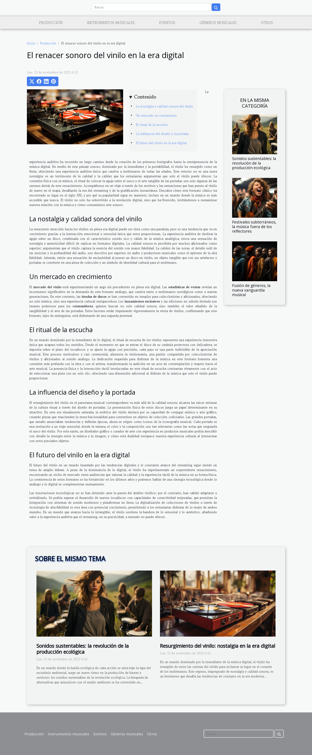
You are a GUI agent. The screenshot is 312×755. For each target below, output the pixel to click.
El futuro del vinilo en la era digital (161, 142)
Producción (51, 22)
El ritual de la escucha (152, 124)
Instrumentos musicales (111, 22)
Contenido (145, 96)
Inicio (31, 43)
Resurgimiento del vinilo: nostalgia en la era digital (217, 645)
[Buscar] (151, 7)
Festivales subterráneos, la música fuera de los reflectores (254, 226)
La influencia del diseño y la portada (162, 133)
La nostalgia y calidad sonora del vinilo (164, 106)
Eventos (167, 22)
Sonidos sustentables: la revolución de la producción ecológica (254, 163)
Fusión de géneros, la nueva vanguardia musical (251, 290)
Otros (267, 22)
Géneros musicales (218, 22)
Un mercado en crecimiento (156, 115)
